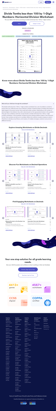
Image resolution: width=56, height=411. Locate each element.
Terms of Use (13, 396)
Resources (5, 7)
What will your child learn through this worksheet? (28, 103)
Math (17, 7)
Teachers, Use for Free (28, 275)
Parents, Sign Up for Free (28, 269)
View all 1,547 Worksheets (28, 166)
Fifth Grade (23, 7)
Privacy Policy (21, 396)
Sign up (48, 2)
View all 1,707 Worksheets (28, 203)
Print (19, 23)
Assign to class (37, 23)
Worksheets (12, 7)
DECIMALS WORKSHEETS (23, 36)
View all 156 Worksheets (28, 129)
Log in (41, 2)
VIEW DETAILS (9, 156)
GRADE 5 (27, 30)
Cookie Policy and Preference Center (36, 396)
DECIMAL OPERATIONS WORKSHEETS (42, 36)
